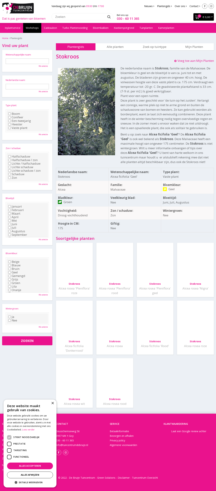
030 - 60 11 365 (128, 18)
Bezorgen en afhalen (122, 435)
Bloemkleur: (12, 253)
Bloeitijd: (10, 198)
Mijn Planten (194, 47)
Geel (13, 272)
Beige (13, 262)
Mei (12, 220)
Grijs (13, 279)
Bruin (13, 269)
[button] (30, 482)
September (17, 234)
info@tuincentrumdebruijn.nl (72, 445)
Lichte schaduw (20, 167)
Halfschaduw (19, 156)
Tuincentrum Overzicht (145, 477)
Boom (14, 114)
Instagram (211, 6)
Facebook (204, 6)
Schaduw (16, 174)
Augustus (16, 231)
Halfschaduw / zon (23, 160)
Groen (14, 283)
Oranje (14, 290)
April (13, 217)
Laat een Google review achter (188, 431)
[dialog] (30, 443)
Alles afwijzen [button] (30, 474)
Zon (12, 177)
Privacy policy (117, 440)
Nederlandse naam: (15, 80)
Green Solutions (106, 477)
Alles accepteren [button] (30, 465)
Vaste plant (17, 128)
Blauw (14, 265)
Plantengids (75, 47)
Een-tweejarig (19, 121)
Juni (12, 224)
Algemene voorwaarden (123, 445)
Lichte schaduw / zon (24, 170)
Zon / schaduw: (13, 148)
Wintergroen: (12, 308)
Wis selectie (43, 66)
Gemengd (16, 276)
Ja (11, 317)
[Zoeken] (82, 16)
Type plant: (11, 105)
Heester (15, 124)
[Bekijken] (203, 17)
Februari (16, 210)
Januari (15, 206)
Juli (12, 227)
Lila (12, 286)
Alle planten (115, 47)
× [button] (52, 403)
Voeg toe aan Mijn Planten (196, 61)
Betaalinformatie (119, 431)
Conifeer (15, 117)
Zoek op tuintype (154, 47)
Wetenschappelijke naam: (18, 54)
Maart (14, 213)
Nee (12, 320)
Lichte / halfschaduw (24, 163)
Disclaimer (124, 477)
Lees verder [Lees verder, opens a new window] (28, 429)
